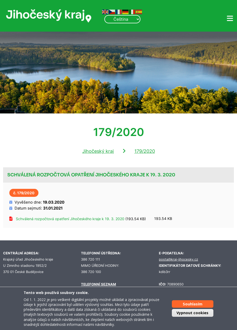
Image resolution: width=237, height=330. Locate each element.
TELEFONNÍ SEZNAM (98, 284)
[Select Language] (122, 19)
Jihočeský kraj (98, 151)
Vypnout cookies (192, 312)
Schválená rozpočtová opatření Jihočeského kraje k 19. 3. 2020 (70, 219)
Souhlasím (192, 304)
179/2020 (144, 151)
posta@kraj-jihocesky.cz (178, 259)
